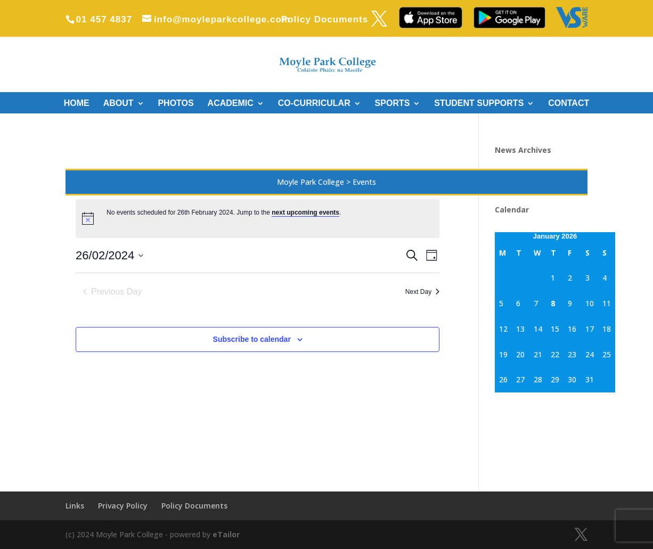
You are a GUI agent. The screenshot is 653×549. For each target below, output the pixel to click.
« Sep (504, 399)
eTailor (226, 534)
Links (75, 506)
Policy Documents (324, 19)
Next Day (422, 292)
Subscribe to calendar (252, 339)
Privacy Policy (123, 506)
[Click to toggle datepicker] (109, 255)
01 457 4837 (104, 19)
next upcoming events (305, 212)
